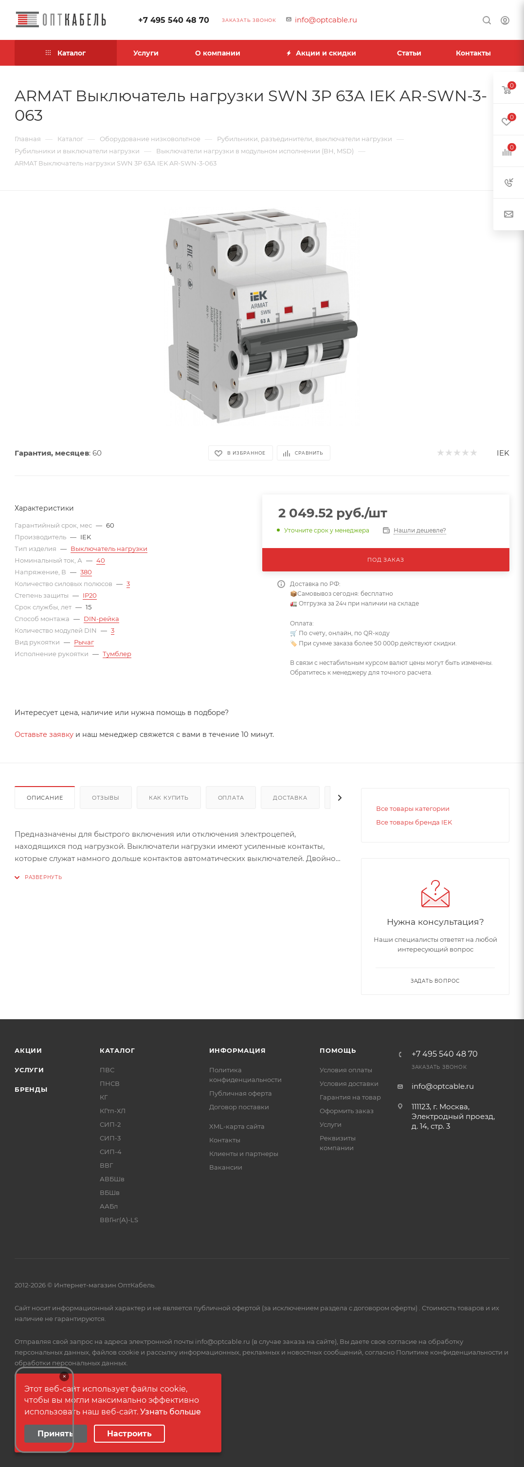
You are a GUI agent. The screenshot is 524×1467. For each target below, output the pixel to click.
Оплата (231, 797)
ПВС (107, 1070)
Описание (45, 797)
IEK (503, 453)
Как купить (169, 797)
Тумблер (117, 654)
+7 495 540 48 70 (173, 20)
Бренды (31, 1089)
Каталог (117, 1050)
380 (86, 572)
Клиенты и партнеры (243, 1153)
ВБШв (110, 1192)
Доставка (290, 797)
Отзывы (106, 797)
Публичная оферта (240, 1093)
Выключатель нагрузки (109, 548)
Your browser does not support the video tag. (44, 1410)
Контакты (224, 1140)
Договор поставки (239, 1107)
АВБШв (112, 1179)
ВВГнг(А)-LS (119, 1220)
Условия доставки (349, 1083)
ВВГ (106, 1165)
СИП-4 (111, 1151)
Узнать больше (170, 1411)
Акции (28, 1050)
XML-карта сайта (237, 1126)
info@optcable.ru (326, 19)
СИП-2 (110, 1124)
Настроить (129, 1433)
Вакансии (225, 1167)
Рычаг (84, 642)
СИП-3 (110, 1138)
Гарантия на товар (350, 1097)
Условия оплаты (346, 1070)
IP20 (90, 595)
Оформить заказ (347, 1111)
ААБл (109, 1206)
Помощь (338, 1050)
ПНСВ (110, 1083)
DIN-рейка (101, 619)
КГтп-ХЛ (113, 1111)
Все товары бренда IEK (414, 822)
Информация (237, 1050)
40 (100, 560)
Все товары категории (413, 808)
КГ (104, 1097)
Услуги (29, 1070)
